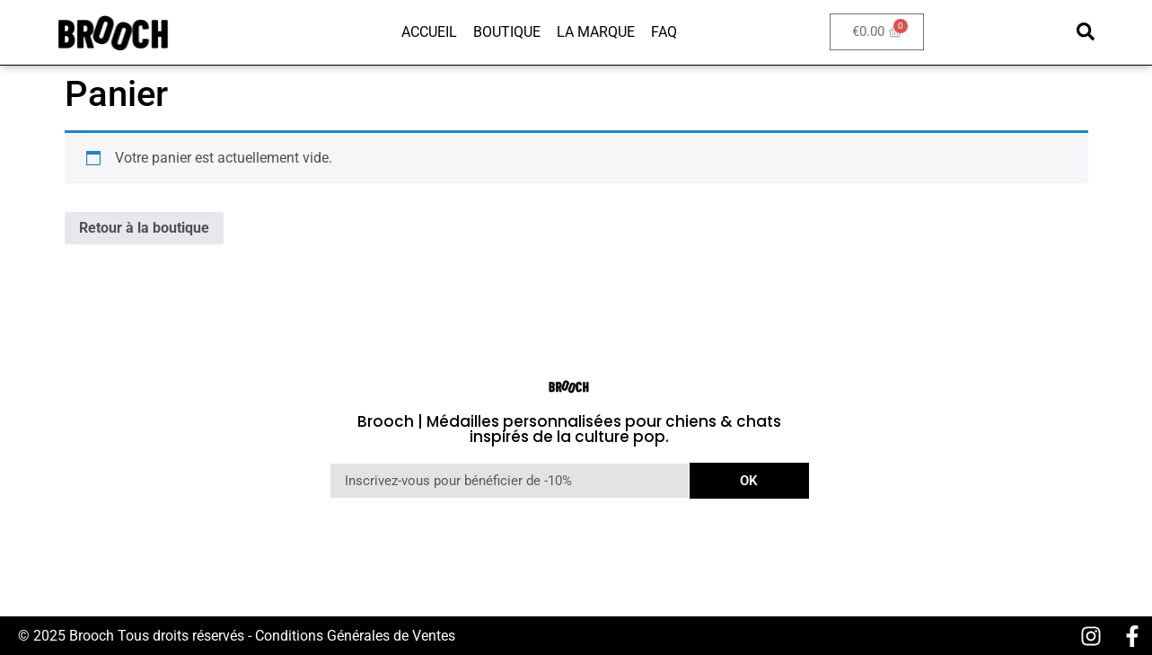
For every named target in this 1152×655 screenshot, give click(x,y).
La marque (596, 31)
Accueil (429, 31)
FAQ (664, 31)
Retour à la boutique (144, 227)
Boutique (507, 31)
